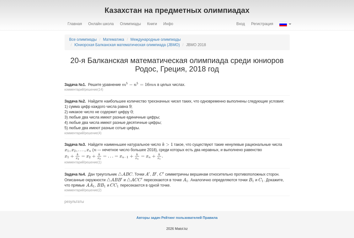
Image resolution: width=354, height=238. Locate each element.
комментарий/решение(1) (83, 162)
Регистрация (262, 24)
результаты (74, 201)
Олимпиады (130, 24)
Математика (113, 39)
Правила (210, 217)
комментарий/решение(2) (83, 190)
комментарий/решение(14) (84, 89)
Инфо (168, 24)
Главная (75, 24)
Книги (152, 24)
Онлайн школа (101, 24)
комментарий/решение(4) (83, 133)
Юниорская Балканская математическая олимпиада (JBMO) (127, 45)
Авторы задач (148, 217)
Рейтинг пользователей (181, 217)
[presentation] (139, 84)
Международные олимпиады (155, 39)
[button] (285, 24)
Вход (240, 24)
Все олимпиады (83, 39)
